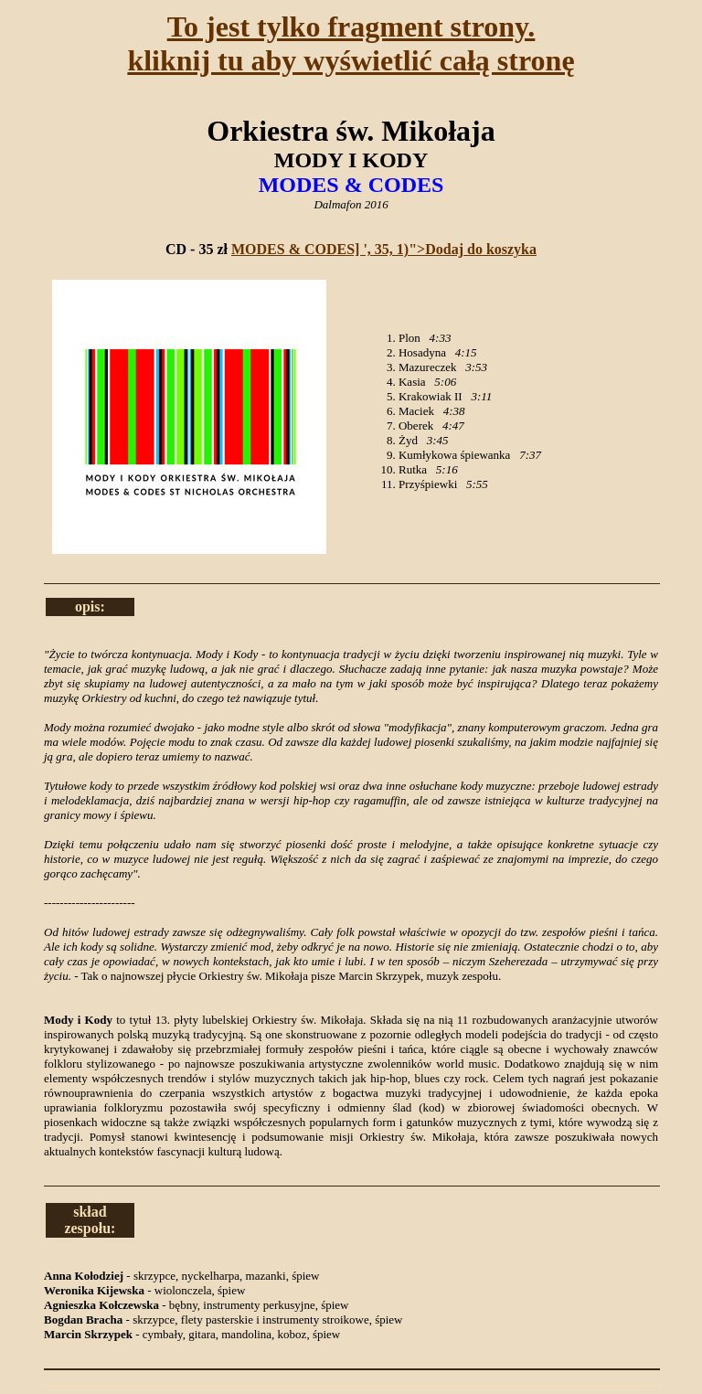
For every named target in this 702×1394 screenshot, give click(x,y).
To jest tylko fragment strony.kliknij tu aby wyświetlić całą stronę (350, 43)
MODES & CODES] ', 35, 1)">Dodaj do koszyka (384, 249)
